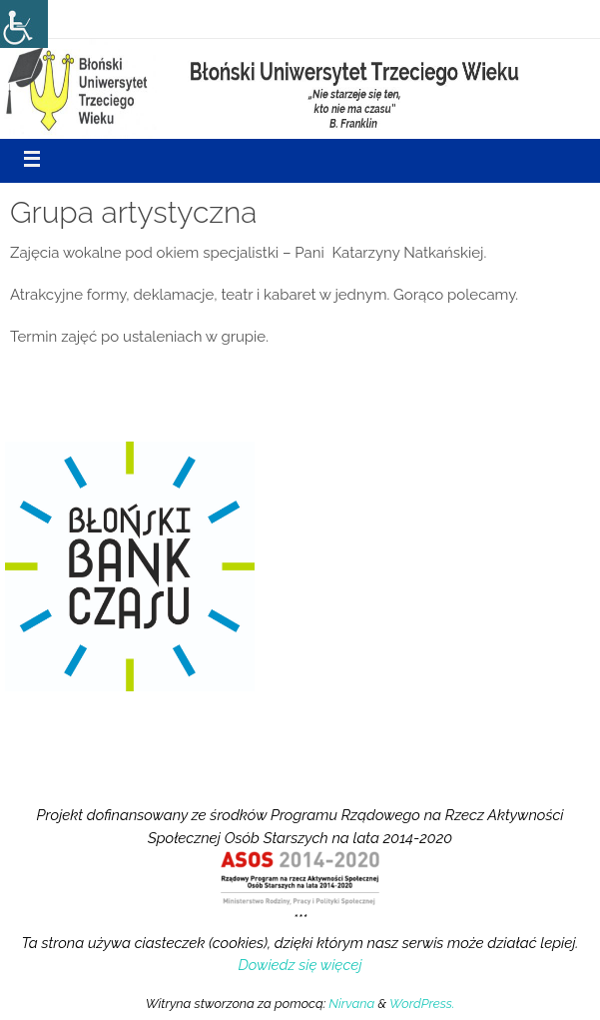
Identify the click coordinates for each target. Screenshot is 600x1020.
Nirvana (351, 1003)
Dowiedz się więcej (299, 965)
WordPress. (421, 1003)
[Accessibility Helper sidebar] (24, 24)
